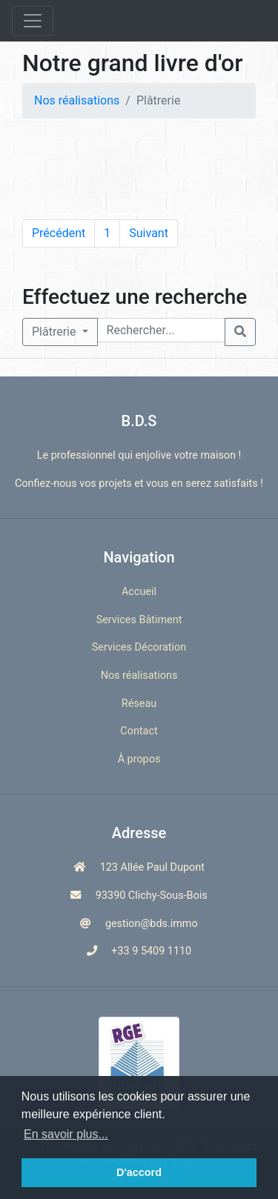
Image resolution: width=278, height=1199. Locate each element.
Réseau (139, 703)
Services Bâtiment (139, 620)
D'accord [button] (139, 1172)
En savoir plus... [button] (66, 1134)
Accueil (139, 591)
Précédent (58, 233)
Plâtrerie (55, 332)
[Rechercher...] (161, 330)
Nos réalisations (76, 100)
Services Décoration (139, 647)
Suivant (148, 233)
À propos (139, 759)
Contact (138, 731)
